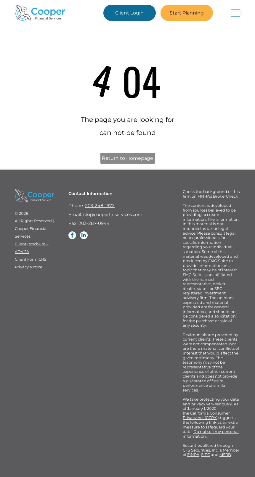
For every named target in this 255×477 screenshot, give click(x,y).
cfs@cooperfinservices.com (112, 214)
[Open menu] (235, 13)
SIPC (205, 454)
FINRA (193, 454)
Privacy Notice (28, 267)
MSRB (225, 454)
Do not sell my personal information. (211, 434)
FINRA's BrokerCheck (218, 196)
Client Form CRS (30, 259)
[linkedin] (84, 236)
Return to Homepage (127, 158)
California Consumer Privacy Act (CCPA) (206, 415)
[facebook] (72, 236)
